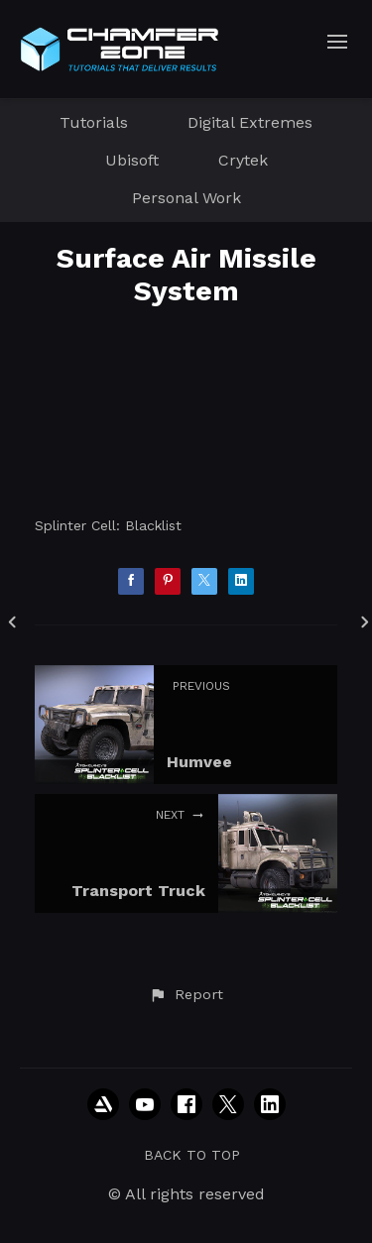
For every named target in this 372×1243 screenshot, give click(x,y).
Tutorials (94, 122)
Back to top (192, 1155)
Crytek (243, 160)
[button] (185, 995)
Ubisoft (132, 160)
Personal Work (186, 197)
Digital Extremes (249, 122)
